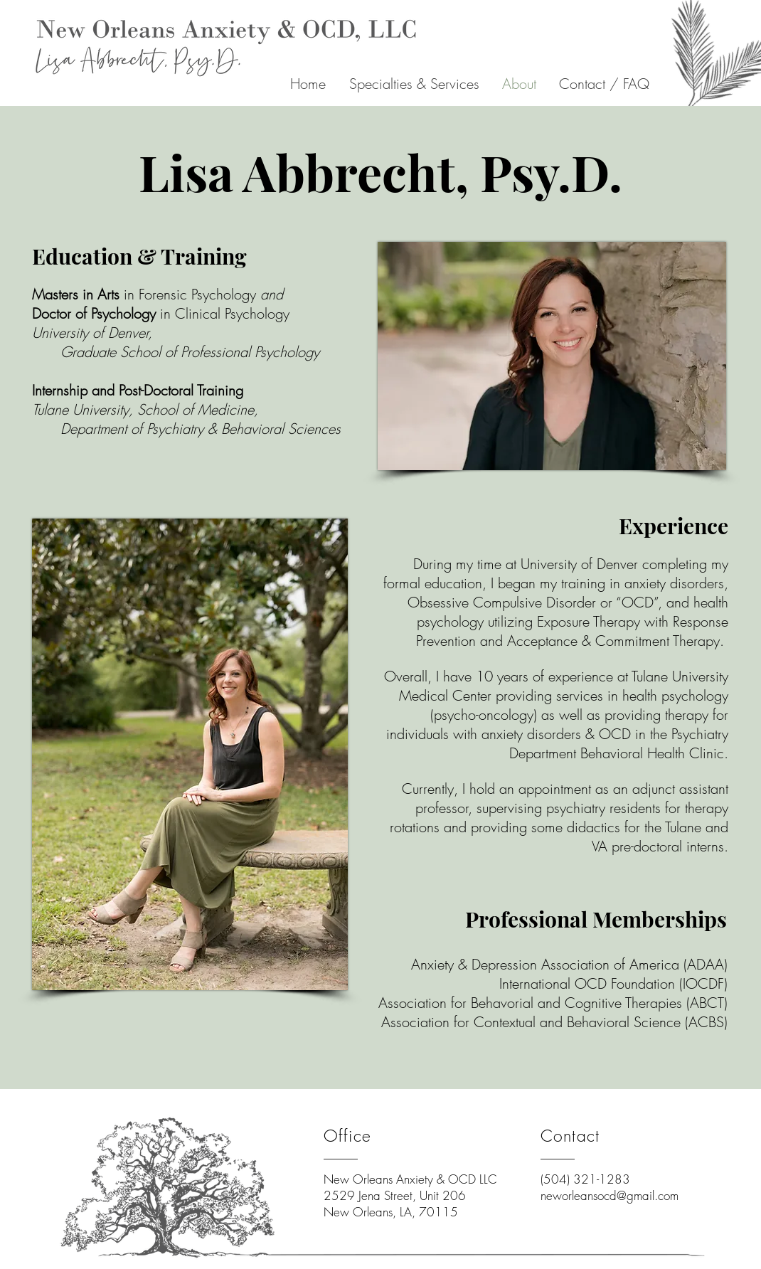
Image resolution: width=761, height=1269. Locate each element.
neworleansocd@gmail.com (609, 1195)
